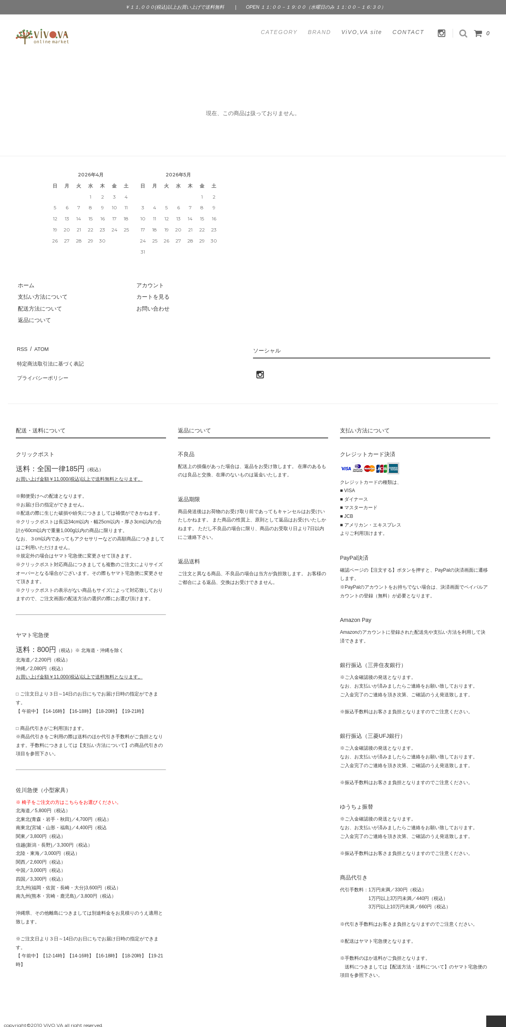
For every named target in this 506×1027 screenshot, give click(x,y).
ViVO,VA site (362, 32)
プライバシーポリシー (43, 371)
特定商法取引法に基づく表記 (52, 359)
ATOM (39, 348)
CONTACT (409, 32)
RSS (21, 348)
